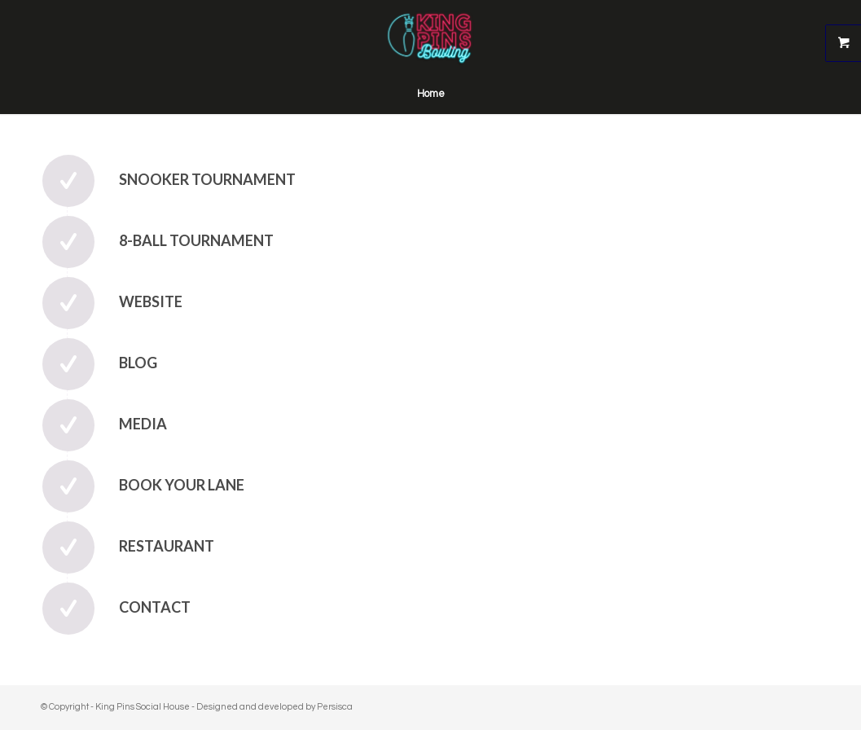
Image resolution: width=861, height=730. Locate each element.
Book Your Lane (181, 485)
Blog (138, 363)
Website (150, 301)
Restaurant (166, 546)
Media (143, 424)
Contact (155, 607)
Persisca (335, 706)
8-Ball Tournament (196, 240)
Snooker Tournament (207, 179)
